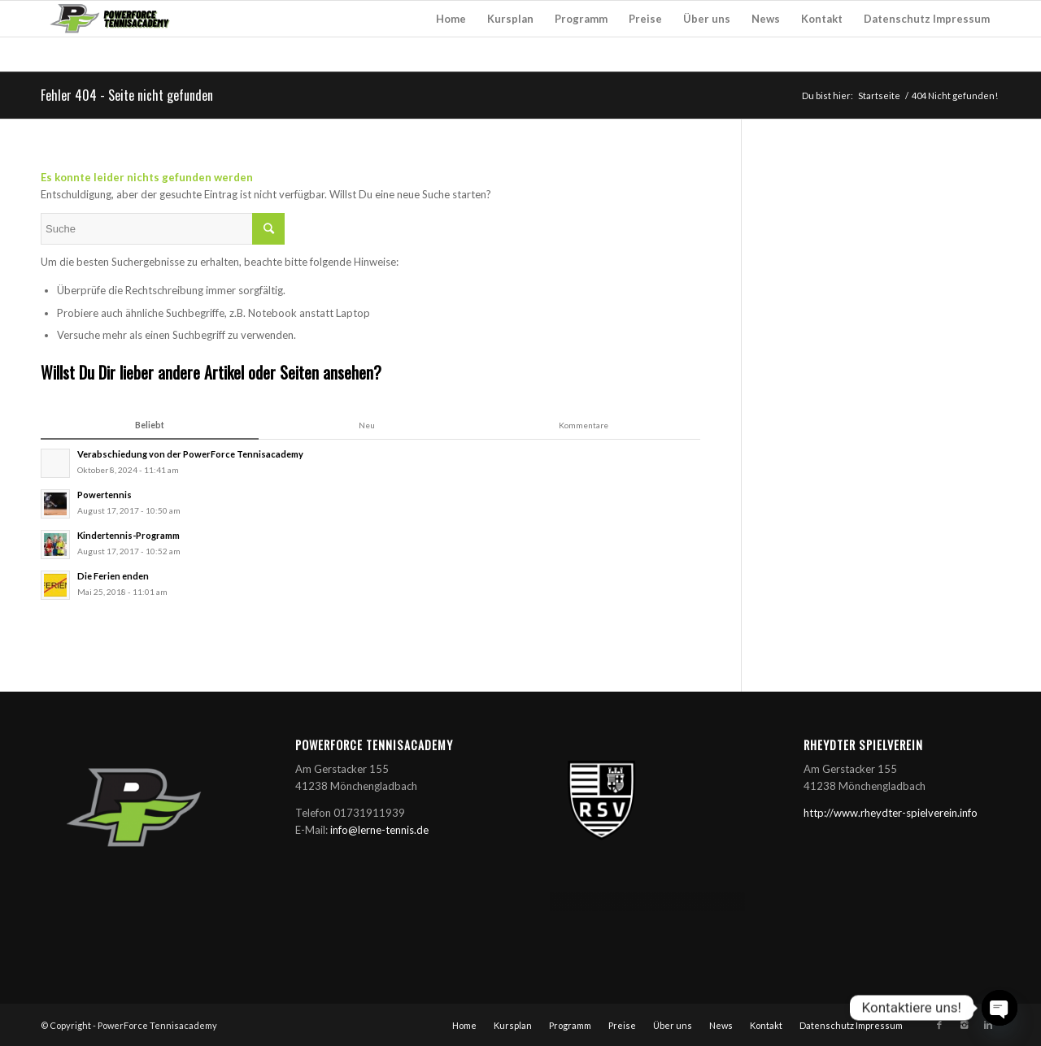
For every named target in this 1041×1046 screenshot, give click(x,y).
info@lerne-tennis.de (379, 829)
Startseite (879, 95)
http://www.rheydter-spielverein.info (891, 812)
